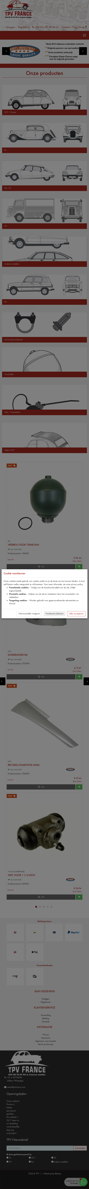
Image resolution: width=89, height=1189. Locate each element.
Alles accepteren (76, 613)
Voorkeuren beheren (55, 613)
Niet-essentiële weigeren (29, 613)
